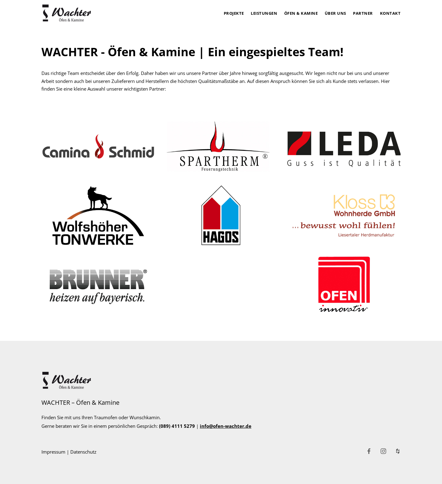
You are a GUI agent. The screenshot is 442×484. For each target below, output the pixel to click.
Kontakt (390, 13)
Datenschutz (83, 452)
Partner (363, 13)
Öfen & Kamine (301, 13)
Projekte (234, 13)
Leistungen (264, 13)
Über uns (335, 13)
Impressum (53, 452)
